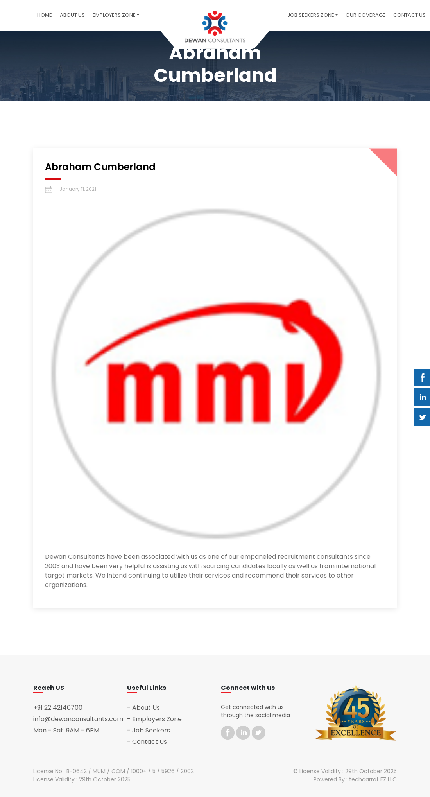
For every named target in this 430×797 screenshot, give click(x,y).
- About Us (143, 707)
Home (44, 15)
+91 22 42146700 (57, 707)
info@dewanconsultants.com (78, 718)
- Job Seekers (148, 730)
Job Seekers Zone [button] (310, 15)
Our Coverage (365, 15)
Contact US (409, 15)
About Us (72, 15)
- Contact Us (147, 741)
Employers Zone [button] (114, 15)
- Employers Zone (154, 718)
